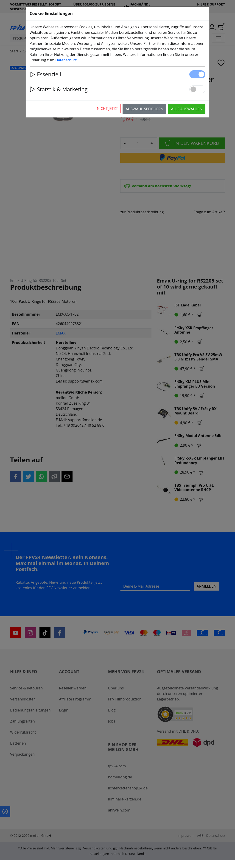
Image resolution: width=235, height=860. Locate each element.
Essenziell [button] (45, 74)
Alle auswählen (186, 108)
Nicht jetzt (107, 108)
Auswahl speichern (144, 108)
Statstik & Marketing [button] (58, 89)
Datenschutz (66, 60)
